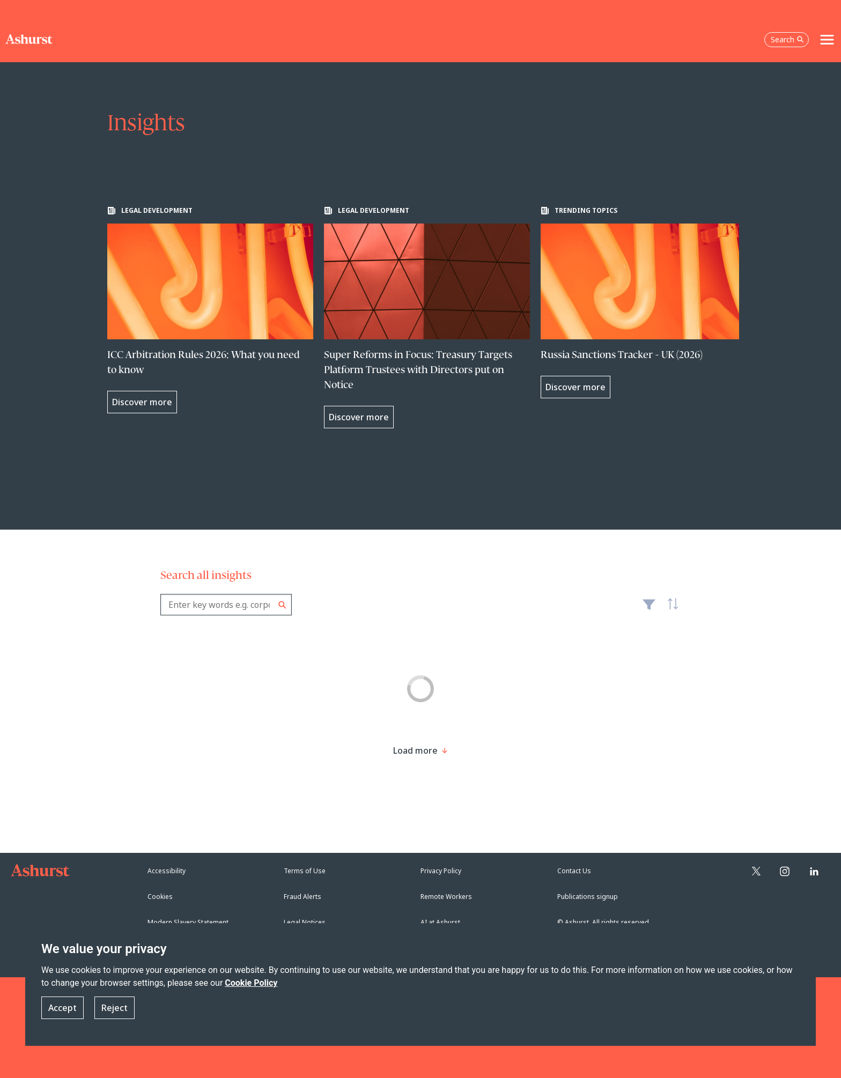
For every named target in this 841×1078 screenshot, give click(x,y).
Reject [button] (114, 1008)
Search (282, 605)
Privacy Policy (440, 870)
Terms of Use (305, 870)
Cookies (160, 896)
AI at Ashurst (440, 922)
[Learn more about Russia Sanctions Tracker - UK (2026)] (643, 302)
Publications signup (587, 896)
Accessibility (166, 870)
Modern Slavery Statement (187, 922)
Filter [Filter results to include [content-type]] (649, 609)
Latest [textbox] (670, 610)
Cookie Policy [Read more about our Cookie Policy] (251, 983)
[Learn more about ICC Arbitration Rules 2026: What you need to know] (210, 309)
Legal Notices (305, 922)
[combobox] (226, 604)
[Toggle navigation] (827, 39)
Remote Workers (446, 896)
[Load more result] (415, 750)
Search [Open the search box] (787, 39)
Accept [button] (62, 1008)
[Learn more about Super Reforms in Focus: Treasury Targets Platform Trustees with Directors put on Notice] (427, 317)
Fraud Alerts (302, 896)
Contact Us (574, 870)
